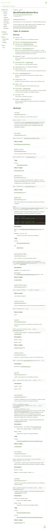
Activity (5, 13)
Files (4, 47)
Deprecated (5, 39)
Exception (6, 21)
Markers (5, 42)
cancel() (17, 37)
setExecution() (18, 79)
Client (5, 15)
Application (5, 34)
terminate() (18, 94)
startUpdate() (18, 88)
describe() (17, 42)
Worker (5, 26)
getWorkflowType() (20, 67)
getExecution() (19, 44)
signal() (17, 84)
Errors (4, 41)
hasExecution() (19, 69)
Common (6, 17)
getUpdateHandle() (20, 62)
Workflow (6, 28)
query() (17, 73)
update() (17, 99)
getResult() (18, 56)
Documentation (6, 3)
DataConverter (7, 19)
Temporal (5, 12)
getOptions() (18, 48)
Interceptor (6, 23)
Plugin (5, 24)
